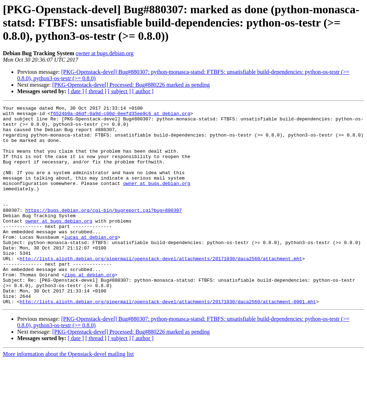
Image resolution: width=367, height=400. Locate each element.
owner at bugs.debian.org (104, 53)
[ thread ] (95, 91)
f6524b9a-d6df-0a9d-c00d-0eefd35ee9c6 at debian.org (120, 115)
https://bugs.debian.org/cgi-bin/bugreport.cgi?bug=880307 (103, 231)
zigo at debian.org (90, 309)
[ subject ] (119, 91)
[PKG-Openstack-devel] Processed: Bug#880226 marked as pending (131, 85)
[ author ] (143, 91)
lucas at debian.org (91, 264)
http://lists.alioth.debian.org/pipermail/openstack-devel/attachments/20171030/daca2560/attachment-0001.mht (168, 341)
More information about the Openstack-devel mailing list (68, 394)
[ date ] (76, 91)
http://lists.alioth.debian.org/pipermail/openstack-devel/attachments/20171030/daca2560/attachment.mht (161, 289)
